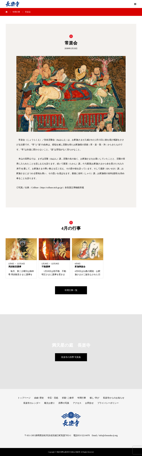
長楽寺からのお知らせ (113, 398)
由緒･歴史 (39, 398)
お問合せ (89, 403)
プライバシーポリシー (108, 403)
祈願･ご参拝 (68, 398)
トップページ (24, 398)
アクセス (77, 403)
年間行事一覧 (71, 290)
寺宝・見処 (53, 398)
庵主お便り (49, 403)
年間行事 (81, 398)
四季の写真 (63, 403)
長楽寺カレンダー (31, 403)
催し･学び (94, 398)
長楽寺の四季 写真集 (71, 357)
